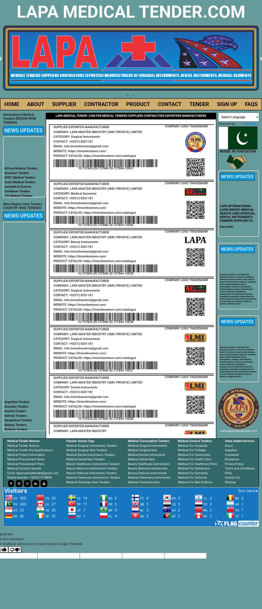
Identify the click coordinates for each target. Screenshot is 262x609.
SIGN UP (227, 104)
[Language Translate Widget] (238, 117)
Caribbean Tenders (17, 194)
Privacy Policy (234, 464)
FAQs (228, 473)
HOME (11, 104)
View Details (226, 229)
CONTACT (170, 104)
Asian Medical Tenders (20, 185)
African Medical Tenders (21, 171)
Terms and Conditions (239, 468)
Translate (246, 124)
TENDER (199, 104)
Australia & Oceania (17, 189)
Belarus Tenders (15, 428)
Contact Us (232, 477)
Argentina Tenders (16, 405)
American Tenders (16, 176)
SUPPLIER (64, 104)
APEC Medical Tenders (19, 180)
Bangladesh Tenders (18, 423)
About (229, 446)
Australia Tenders (16, 409)
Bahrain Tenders (15, 418)
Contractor (232, 455)
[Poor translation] (14, 549)
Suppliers (231, 450)
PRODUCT (138, 104)
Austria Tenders (15, 414)
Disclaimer (232, 459)
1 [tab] (128, 95)
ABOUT (35, 104)
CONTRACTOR (101, 104)
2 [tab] (134, 95)
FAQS (251, 104)
